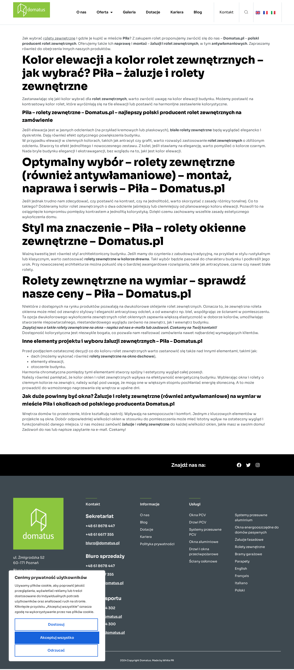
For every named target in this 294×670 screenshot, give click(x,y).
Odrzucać (77, 638)
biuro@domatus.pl (103, 544)
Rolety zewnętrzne (250, 548)
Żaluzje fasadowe (249, 540)
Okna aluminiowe (203, 543)
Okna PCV (197, 516)
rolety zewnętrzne (59, 38)
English (241, 569)
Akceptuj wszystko (57, 650)
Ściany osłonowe (203, 562)
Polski (240, 591)
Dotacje (153, 12)
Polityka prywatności (157, 545)
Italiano (241, 584)
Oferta (105, 12)
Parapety (242, 562)
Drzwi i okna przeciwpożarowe (203, 552)
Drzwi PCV (197, 523)
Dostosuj (35, 638)
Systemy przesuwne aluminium (251, 518)
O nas (81, 12)
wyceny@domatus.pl (105, 584)
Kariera (176, 12)
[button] (246, 12)
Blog (198, 12)
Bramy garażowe (248, 555)
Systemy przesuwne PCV (205, 532)
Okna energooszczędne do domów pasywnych (257, 530)
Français (242, 577)
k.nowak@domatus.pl (105, 633)
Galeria (129, 12)
